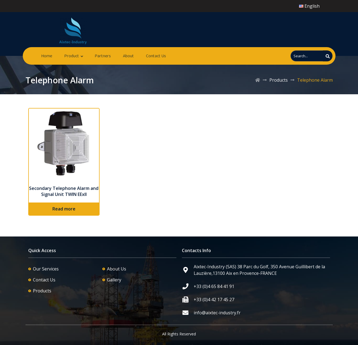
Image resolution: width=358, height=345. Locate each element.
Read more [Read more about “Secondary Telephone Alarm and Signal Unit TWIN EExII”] (63, 209)
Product (71, 56)
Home (46, 56)
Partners (103, 56)
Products (278, 80)
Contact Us (156, 56)
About (128, 56)
